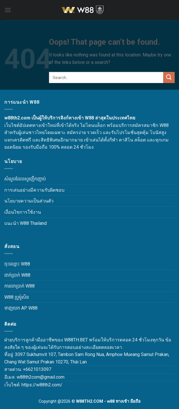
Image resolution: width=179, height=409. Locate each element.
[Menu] (7, 10)
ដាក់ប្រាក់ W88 (17, 275)
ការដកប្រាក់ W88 (19, 286)
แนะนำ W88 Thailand (25, 223)
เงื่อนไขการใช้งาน (22, 212)
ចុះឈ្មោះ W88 (17, 264)
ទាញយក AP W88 (21, 308)
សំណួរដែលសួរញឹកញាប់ (25, 179)
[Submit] (169, 77)
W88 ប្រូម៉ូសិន (16, 297)
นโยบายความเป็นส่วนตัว (29, 201)
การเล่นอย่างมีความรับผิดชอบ (34, 190)
